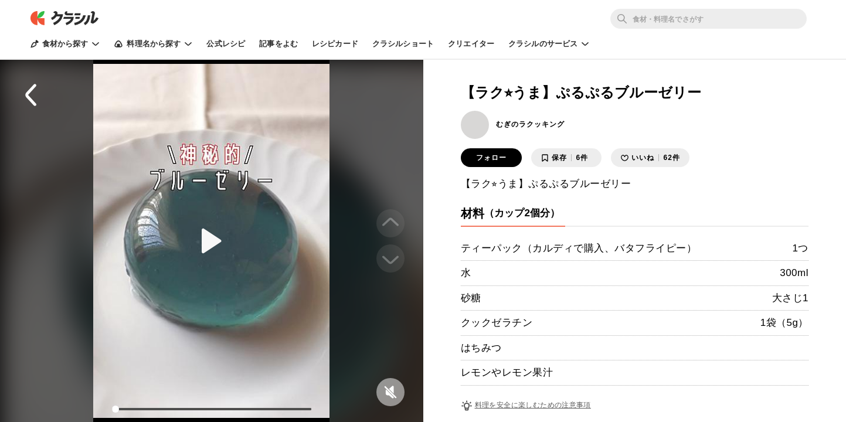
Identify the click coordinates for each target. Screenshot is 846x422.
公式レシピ (225, 43)
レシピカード (335, 43)
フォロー (491, 158)
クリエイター (471, 43)
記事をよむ (278, 43)
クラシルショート (403, 43)
